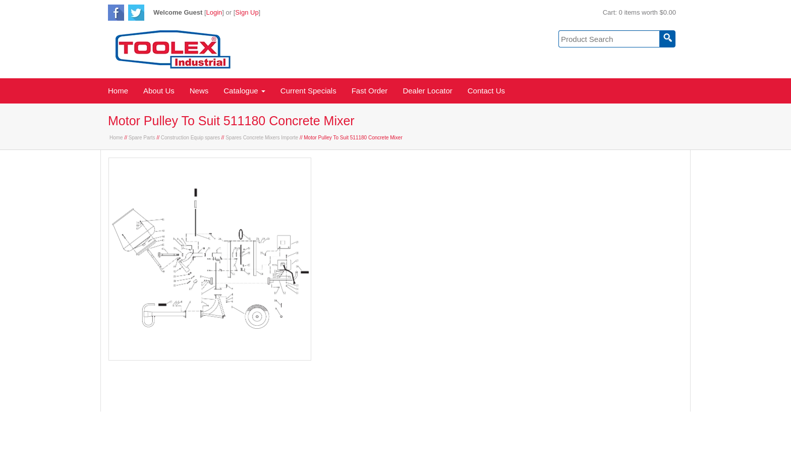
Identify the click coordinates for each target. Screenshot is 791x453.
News (199, 90)
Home (118, 90)
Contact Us (486, 90)
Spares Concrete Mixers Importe (261, 137)
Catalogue (244, 90)
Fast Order (370, 90)
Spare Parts (142, 137)
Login (214, 12)
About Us (159, 90)
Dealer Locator (427, 90)
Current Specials (308, 90)
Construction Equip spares (190, 137)
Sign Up (246, 12)
